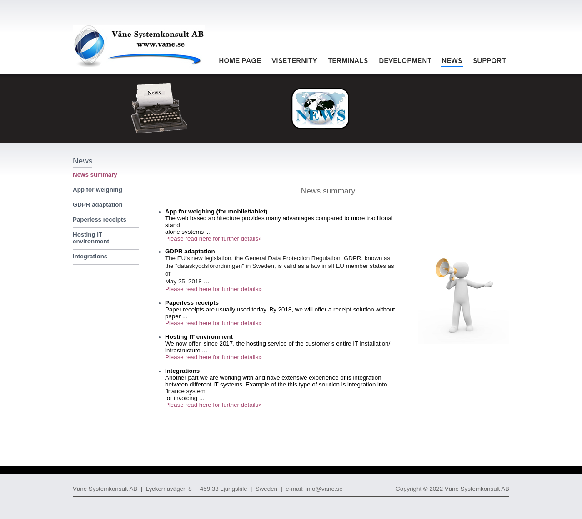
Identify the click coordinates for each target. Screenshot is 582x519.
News (82, 160)
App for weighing (97, 189)
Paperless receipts (99, 219)
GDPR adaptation (98, 204)
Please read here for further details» (213, 238)
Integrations (90, 256)
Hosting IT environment (91, 238)
